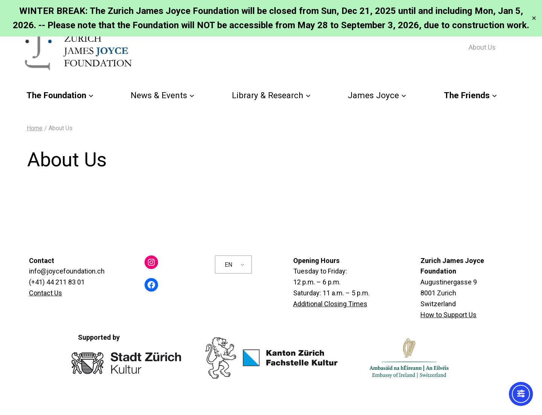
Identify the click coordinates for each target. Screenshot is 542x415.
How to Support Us (448, 315)
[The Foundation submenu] (90, 95)
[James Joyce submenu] (403, 95)
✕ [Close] (533, 18)
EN (228, 264)
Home (35, 128)
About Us (482, 47)
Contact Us (45, 293)
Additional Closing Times (330, 304)
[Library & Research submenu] (308, 95)
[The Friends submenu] (494, 95)
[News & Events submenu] (191, 95)
